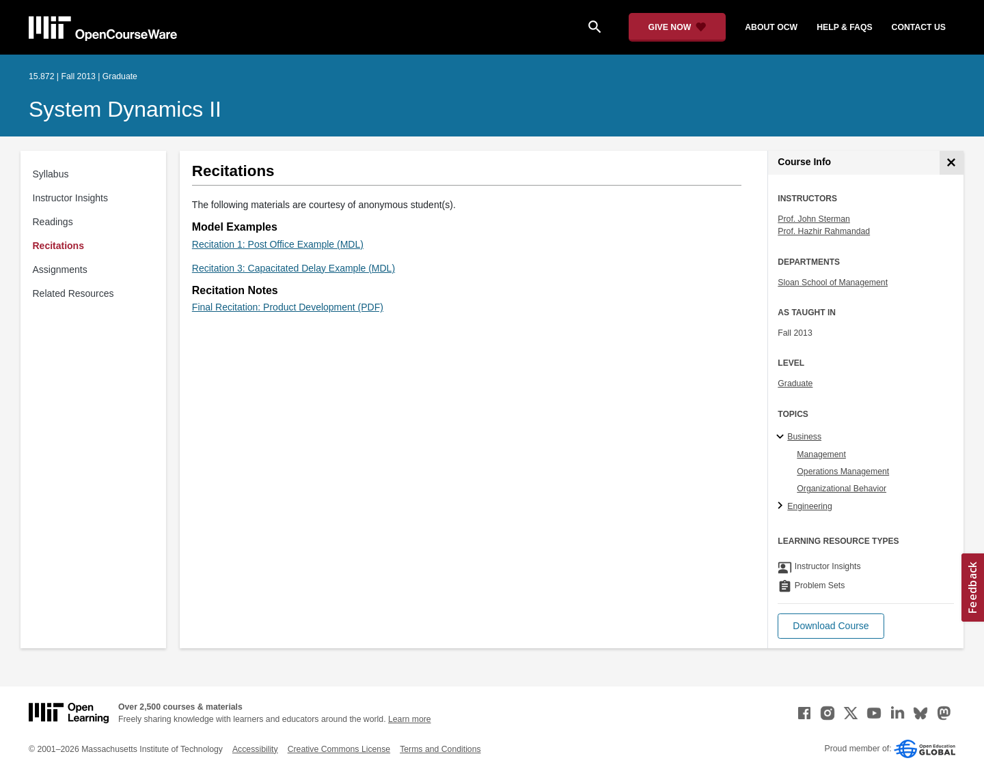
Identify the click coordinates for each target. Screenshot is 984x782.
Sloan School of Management (833, 282)
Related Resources (73, 293)
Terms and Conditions (440, 749)
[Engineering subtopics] (782, 506)
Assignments (60, 269)
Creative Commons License (339, 749)
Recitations (58, 245)
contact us (919, 27)
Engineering (809, 506)
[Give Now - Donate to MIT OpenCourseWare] (677, 27)
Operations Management (843, 471)
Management (821, 454)
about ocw (771, 27)
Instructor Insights (71, 197)
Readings (53, 221)
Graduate (795, 383)
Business (804, 436)
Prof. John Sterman (814, 219)
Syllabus (51, 174)
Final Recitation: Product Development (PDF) (287, 307)
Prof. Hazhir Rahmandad (824, 231)
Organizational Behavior (841, 488)
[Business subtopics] (782, 437)
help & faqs (844, 27)
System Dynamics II (125, 109)
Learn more (409, 719)
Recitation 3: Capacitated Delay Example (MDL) (293, 268)
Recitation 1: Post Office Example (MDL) (278, 244)
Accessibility (255, 749)
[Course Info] (952, 163)
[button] (831, 626)
